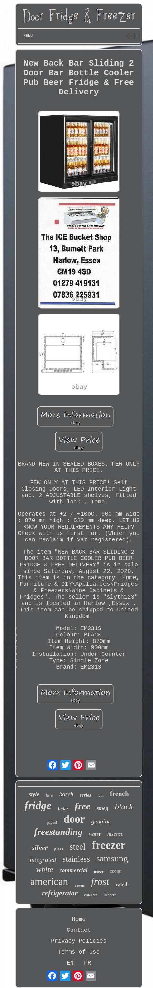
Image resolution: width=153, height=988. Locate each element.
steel (77, 846)
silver (40, 847)
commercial (74, 870)
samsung (112, 858)
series (85, 794)
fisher (99, 872)
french (119, 793)
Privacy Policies (79, 941)
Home (79, 919)
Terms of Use (79, 952)
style (34, 794)
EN (70, 963)
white (44, 869)
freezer (109, 845)
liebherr (110, 895)
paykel (52, 822)
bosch (66, 794)
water (94, 834)
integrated (43, 859)
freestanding (58, 832)
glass (58, 849)
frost (100, 881)
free (82, 806)
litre (49, 795)
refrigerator (60, 893)
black (124, 806)
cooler (115, 871)
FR (87, 963)
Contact (79, 930)
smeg (102, 808)
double (79, 885)
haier (63, 808)
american (49, 881)
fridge (37, 805)
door (74, 819)
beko (101, 796)
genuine (100, 821)
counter (90, 894)
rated (121, 884)
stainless (76, 859)
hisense (115, 834)
